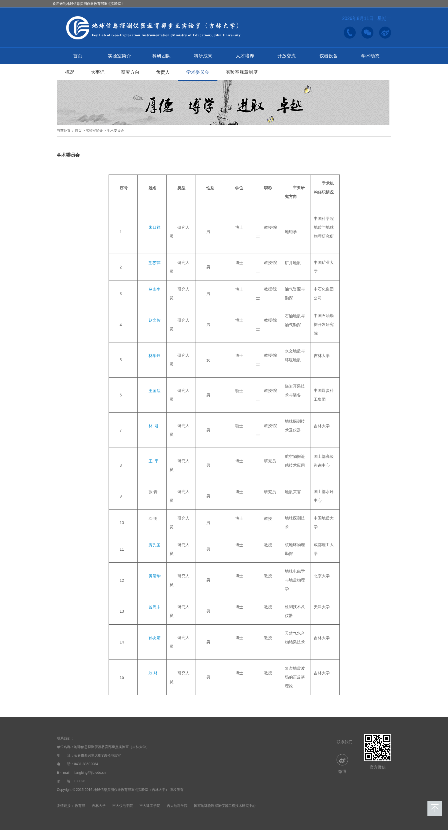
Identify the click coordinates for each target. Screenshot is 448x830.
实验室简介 (119, 55)
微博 (342, 764)
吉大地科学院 (177, 806)
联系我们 (345, 741)
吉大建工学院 (149, 806)
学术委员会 (197, 72)
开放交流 (286, 55)
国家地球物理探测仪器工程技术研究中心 (225, 806)
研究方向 (130, 72)
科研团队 (161, 55)
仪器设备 (328, 55)
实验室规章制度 (242, 72)
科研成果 (203, 55)
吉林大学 (99, 806)
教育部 (80, 806)
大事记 (98, 72)
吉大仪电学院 (122, 806)
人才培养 (245, 55)
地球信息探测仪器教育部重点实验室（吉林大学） (111, 747)
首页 (77, 55)
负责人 (163, 72)
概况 (69, 72)
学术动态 (370, 55)
